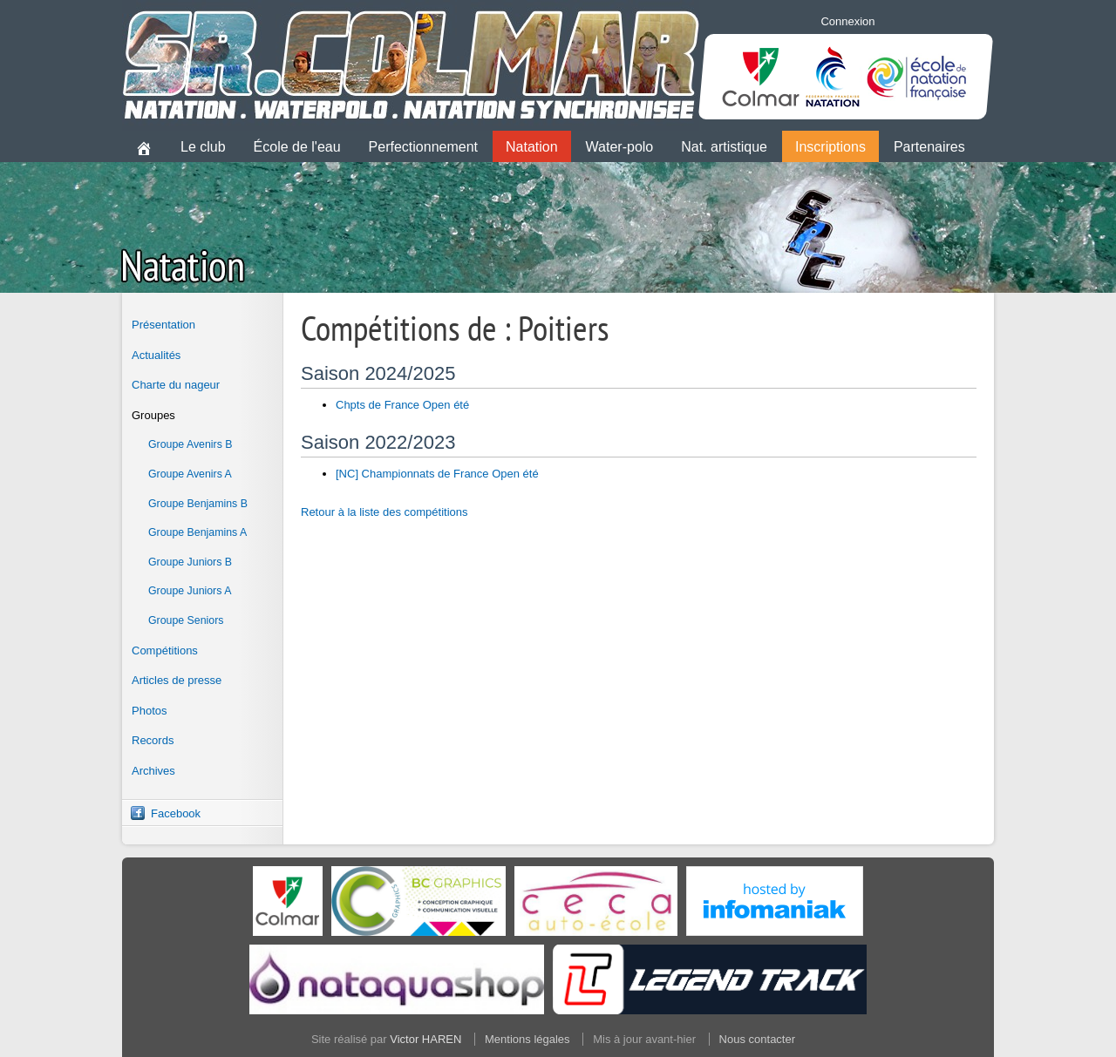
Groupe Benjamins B (198, 504)
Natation (532, 146)
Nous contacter (757, 1039)
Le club (203, 146)
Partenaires (929, 146)
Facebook (176, 813)
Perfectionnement (423, 146)
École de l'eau (297, 146)
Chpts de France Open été (402, 404)
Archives (153, 770)
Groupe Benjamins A (197, 532)
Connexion (847, 21)
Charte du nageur (176, 384)
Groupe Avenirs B (190, 444)
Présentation (163, 324)
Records (153, 740)
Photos (149, 710)
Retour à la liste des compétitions (384, 511)
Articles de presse (176, 680)
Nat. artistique (724, 146)
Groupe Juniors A (189, 591)
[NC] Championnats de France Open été (437, 473)
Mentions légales (527, 1039)
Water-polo (620, 146)
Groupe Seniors (185, 620)
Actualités (156, 355)
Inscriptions (830, 146)
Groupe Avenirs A (190, 474)
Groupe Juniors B (190, 562)
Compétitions (165, 650)
